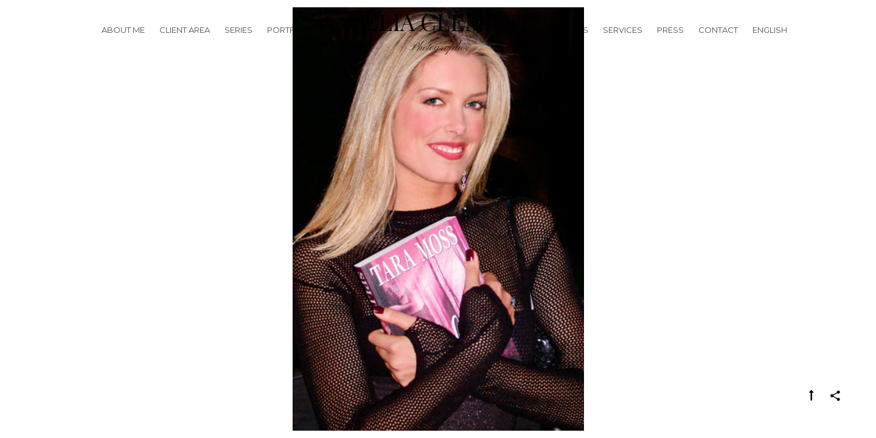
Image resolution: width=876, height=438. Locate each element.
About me (123, 45)
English (770, 45)
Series (238, 45)
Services (622, 45)
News (575, 45)
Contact (718, 45)
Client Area (184, 45)
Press (670, 45)
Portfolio (291, 45)
